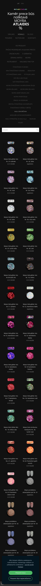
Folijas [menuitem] (20, 122)
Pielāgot (20, 567)
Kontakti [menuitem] (32, 38)
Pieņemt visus (21, 573)
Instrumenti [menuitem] (12, 62)
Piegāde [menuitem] (8, 38)
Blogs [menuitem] (30, 34)
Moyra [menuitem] (28, 58)
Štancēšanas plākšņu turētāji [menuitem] (20, 108)
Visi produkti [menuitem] (21, 46)
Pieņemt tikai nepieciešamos (20, 578)
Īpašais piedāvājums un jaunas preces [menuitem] (20, 50)
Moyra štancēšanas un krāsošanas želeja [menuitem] (20, 85)
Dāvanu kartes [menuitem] (16, 58)
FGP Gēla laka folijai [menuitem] (20, 78)
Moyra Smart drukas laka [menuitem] (20, 93)
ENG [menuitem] (22, 3)
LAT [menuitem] (18, 3)
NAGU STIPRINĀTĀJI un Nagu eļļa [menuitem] (16, 119)
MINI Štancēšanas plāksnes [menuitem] (15, 71)
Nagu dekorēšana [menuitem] (20, 111)
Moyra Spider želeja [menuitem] (20, 97)
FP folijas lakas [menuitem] (29, 74)
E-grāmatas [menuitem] (27, 54)
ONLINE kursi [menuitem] (14, 54)
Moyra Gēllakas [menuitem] (11, 89)
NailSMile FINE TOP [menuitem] (27, 62)
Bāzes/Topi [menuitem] (31, 71)
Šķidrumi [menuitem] (33, 119)
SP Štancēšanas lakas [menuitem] (13, 74)
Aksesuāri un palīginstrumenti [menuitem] (20, 115)
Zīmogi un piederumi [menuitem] (20, 100)
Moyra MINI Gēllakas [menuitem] (27, 89)
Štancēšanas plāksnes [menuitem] (20, 67)
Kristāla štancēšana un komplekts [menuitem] (21, 104)
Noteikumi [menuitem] (20, 38)
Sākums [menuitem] (11, 34)
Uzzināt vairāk (29, 565)
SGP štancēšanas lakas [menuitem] (20, 82)
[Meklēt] (20, 130)
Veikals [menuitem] (21, 34)
